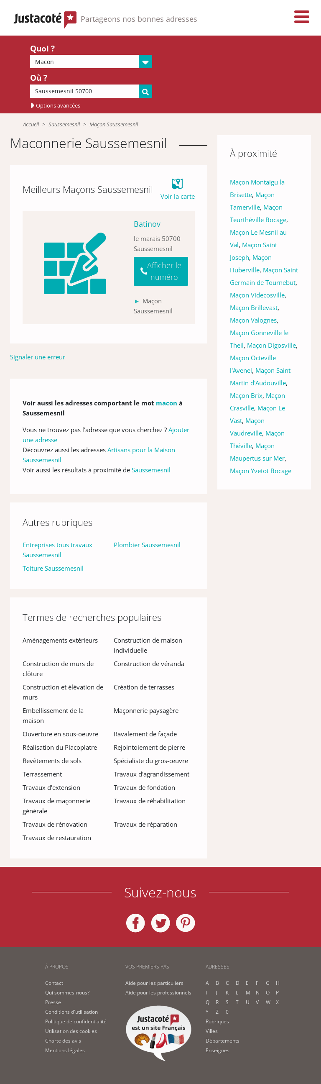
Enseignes (217, 1050)
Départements (222, 1041)
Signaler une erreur (37, 357)
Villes (212, 1031)
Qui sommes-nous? (67, 992)
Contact (54, 983)
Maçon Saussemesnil (113, 124)
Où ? (38, 77)
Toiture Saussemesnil (53, 568)
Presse (53, 1002)
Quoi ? (42, 48)
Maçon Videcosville (257, 295)
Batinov (147, 224)
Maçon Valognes (253, 320)
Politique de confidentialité (76, 1021)
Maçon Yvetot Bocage (260, 470)
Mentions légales (65, 1050)
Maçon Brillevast (254, 307)
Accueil (31, 124)
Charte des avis (63, 1041)
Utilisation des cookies (71, 1031)
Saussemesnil (64, 124)
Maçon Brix (246, 395)
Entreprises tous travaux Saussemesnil (57, 550)
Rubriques (217, 1021)
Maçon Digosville (271, 345)
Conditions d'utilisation (71, 1012)
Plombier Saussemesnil (147, 545)
